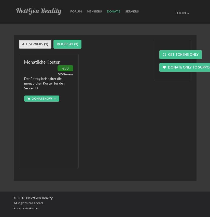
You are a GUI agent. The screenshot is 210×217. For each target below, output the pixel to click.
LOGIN (182, 13)
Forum (76, 11)
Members (94, 11)
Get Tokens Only (181, 54)
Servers (132, 11)
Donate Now (41, 98)
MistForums (31, 208)
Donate (113, 11)
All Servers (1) (35, 44)
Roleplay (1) (67, 44)
